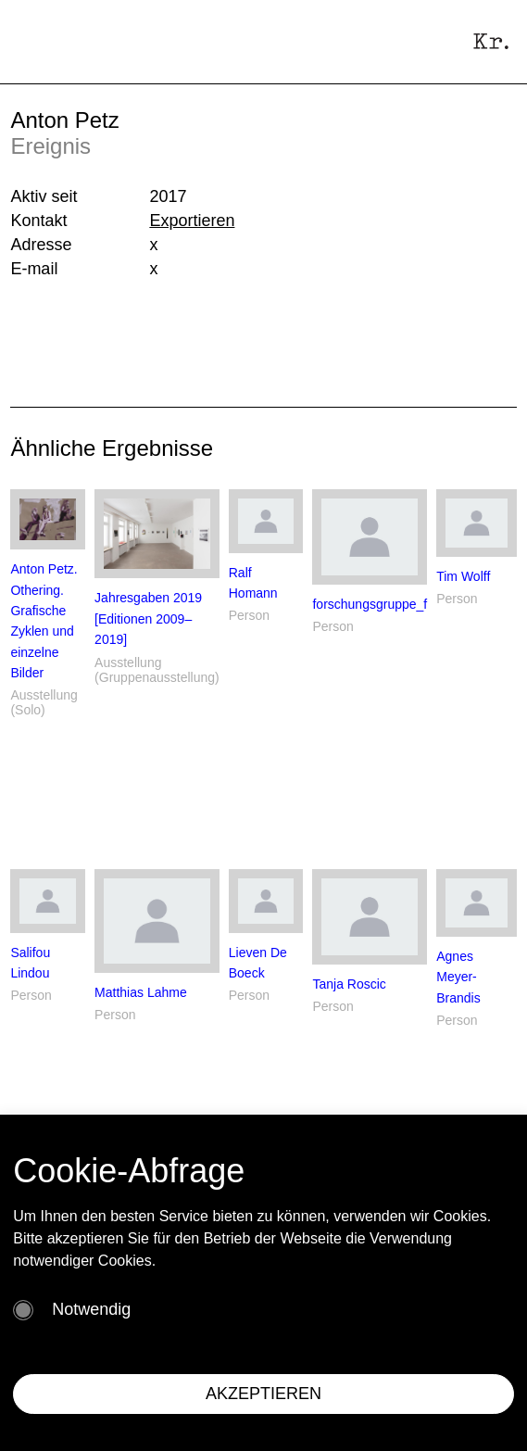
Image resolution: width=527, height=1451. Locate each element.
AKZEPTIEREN (263, 1393)
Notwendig (91, 1309)
